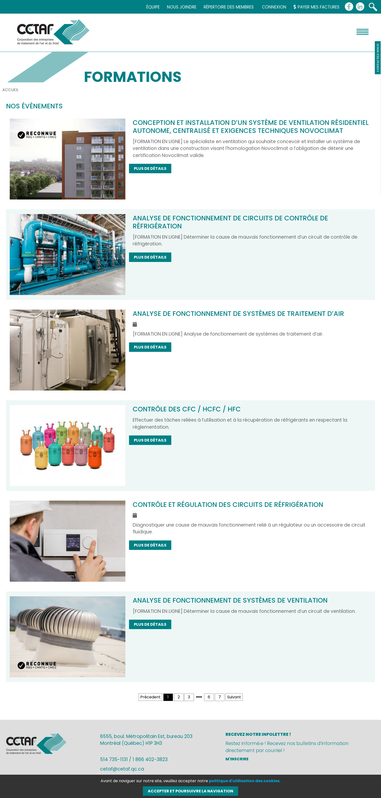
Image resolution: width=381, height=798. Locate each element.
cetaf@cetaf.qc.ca (122, 769)
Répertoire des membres (229, 7)
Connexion (274, 7)
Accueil (10, 90)
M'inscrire (237, 759)
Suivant (234, 697)
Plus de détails (150, 168)
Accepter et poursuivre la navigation (190, 791)
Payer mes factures (316, 7)
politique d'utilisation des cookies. (244, 781)
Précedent (150, 697)
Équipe (153, 7)
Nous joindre (181, 7)
